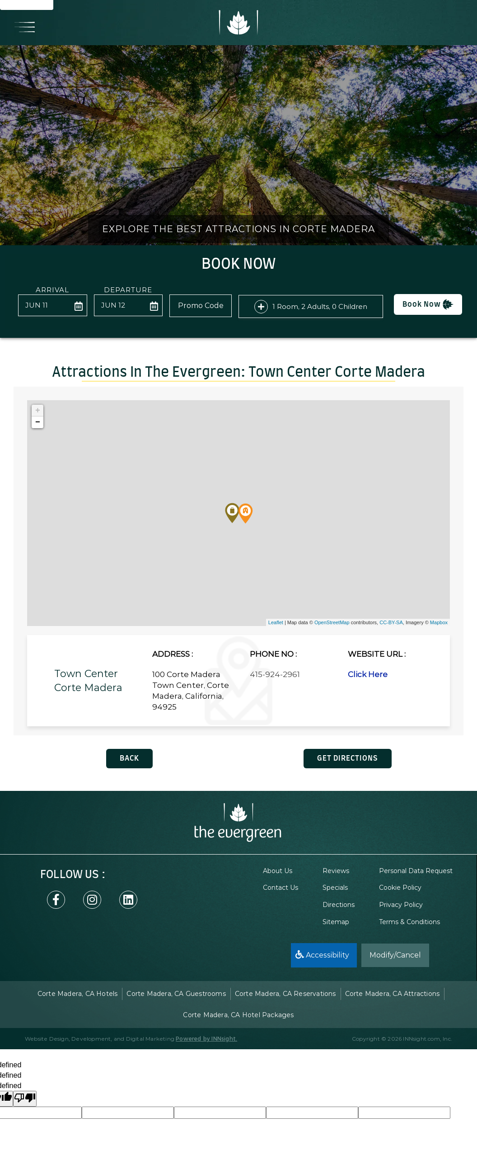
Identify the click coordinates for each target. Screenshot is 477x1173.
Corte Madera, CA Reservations (285, 994)
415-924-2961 (275, 674)
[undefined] (25, 1099)
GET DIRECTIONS (347, 758)
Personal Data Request (416, 871)
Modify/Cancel (395, 955)
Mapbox (439, 622)
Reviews (336, 871)
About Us (277, 871)
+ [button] (37, 410)
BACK (129, 758)
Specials (335, 887)
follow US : (72, 874)
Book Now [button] (428, 304)
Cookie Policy (400, 887)
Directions (339, 905)
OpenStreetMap (332, 622)
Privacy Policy (401, 905)
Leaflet (275, 622)
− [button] (37, 422)
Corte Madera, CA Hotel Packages (238, 1015)
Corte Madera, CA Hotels (77, 994)
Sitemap (336, 922)
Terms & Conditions (409, 922)
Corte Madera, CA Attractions (392, 994)
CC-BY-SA (391, 622)
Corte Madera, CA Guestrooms (175, 994)
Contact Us (280, 887)
